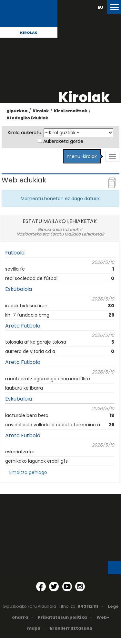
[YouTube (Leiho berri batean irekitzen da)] (67, 586)
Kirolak (28, 32)
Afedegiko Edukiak (27, 118)
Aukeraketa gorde (63, 141)
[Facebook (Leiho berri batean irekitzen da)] (41, 586)
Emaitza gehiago (28, 472)
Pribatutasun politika (62, 617)
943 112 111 (87, 606)
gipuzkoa (16, 111)
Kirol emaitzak (70, 111)
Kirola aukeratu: (25, 132)
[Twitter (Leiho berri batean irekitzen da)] (54, 586)
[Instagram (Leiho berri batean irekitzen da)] (80, 586)
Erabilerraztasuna (71, 628)
